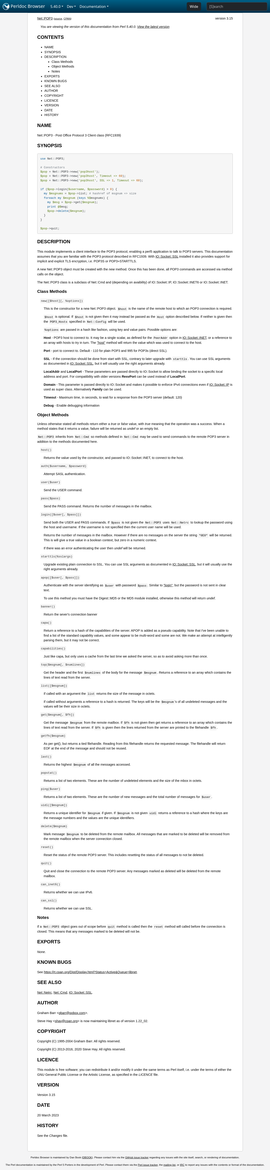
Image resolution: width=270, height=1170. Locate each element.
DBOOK (87, 1157)
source (58, 18)
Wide (194, 6)
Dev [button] (70, 6)
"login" (168, 585)
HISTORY (51, 115)
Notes (56, 71)
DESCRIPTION (55, 57)
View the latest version (153, 26)
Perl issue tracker (148, 1164)
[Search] (236, 6)
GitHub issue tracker (137, 1157)
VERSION (51, 105)
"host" (101, 342)
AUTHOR (51, 90)
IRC (182, 1164)
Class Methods (62, 62)
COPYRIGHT (54, 95)
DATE (48, 110)
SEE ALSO (52, 86)
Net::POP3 (45, 18)
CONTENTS (50, 37)
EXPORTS (52, 76)
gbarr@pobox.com (72, 1013)
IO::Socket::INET (194, 338)
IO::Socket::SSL (167, 256)
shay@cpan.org (66, 1021)
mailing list (169, 1164)
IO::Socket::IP (219, 384)
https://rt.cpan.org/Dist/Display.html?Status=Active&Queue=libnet (90, 972)
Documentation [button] (92, 6)
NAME (49, 47)
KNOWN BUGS (55, 81)
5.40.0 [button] (55, 6)
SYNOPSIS (52, 52)
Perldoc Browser (24, 6)
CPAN (67, 18)
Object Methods (63, 66)
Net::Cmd (60, 992)
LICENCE (51, 100)
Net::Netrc (44, 992)
